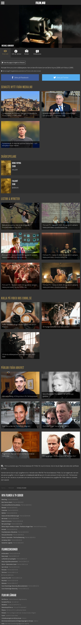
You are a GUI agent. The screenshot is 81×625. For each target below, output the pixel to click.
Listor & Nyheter (10, 196)
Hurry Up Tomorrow (7, 521)
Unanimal (4, 497)
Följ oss (4, 596)
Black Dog (4, 486)
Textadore (4, 615)
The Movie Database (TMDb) (52, 459)
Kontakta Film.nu (6, 588)
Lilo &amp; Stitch (6, 527)
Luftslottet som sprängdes (9, 545)
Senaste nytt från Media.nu (16, 87)
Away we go (5, 542)
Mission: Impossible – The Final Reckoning (13, 524)
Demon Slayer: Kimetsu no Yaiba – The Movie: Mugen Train (17, 513)
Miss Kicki (4, 567)
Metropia (4, 570)
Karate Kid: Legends (7, 529)
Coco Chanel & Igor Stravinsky (10, 575)
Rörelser (4, 494)
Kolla (3, 610)
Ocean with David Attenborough (10, 502)
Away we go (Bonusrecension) (10, 548)
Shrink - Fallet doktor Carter (9, 551)
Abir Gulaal (4, 505)
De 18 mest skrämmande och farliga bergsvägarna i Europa (17, 607)
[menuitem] (3, 475)
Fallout (66, 68)
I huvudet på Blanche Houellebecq (11, 491)
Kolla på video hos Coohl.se (16, 291)
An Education (5, 540)
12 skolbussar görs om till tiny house (11, 605)
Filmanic (4, 599)
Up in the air (5, 553)
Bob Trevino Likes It (7, 489)
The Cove (4, 559)
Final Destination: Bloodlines (9, 518)
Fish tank (4, 556)
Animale (4, 516)
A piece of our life (6, 564)
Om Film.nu (5, 586)
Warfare (4, 499)
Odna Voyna (51, 68)
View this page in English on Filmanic (13, 62)
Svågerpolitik (5, 621)
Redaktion (4, 591)
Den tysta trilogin (6, 510)
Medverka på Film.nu (7, 594)
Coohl (3, 602)
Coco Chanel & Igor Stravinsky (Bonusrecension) (15, 572)
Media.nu (4, 618)
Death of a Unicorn (7, 507)
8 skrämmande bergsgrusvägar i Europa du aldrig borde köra (18, 613)
